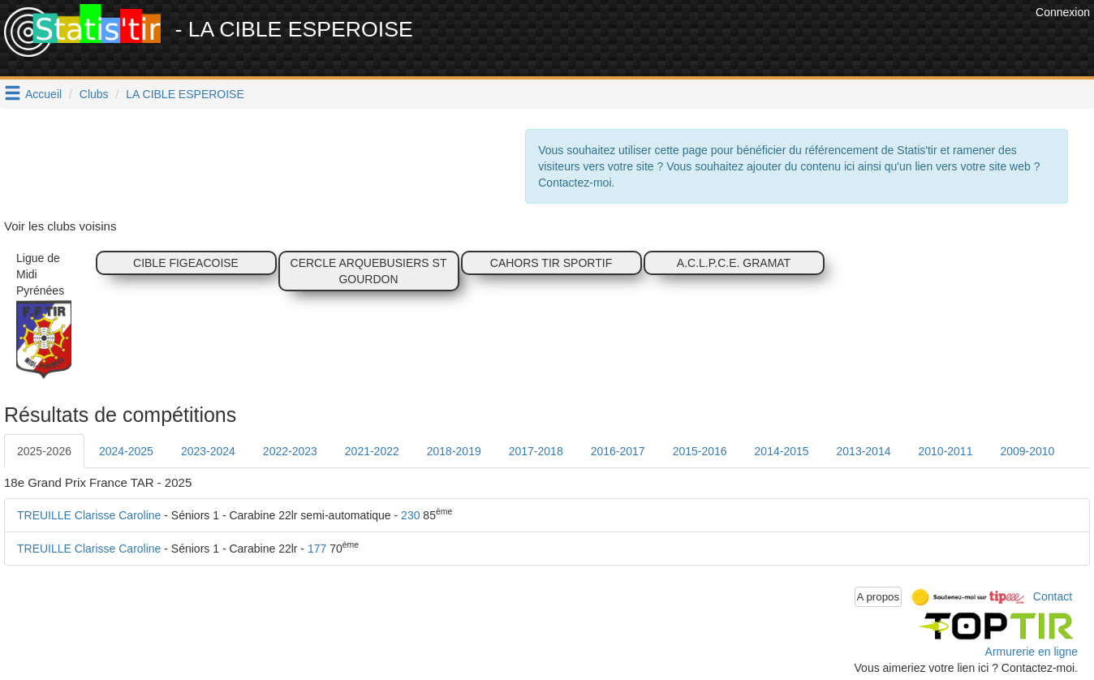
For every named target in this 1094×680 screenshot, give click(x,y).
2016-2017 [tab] (618, 451)
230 (410, 515)
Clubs (94, 94)
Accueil (43, 94)
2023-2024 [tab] (208, 451)
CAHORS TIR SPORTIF (551, 262)
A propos (878, 597)
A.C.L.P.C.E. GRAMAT (733, 262)
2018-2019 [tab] (454, 451)
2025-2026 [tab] (44, 451)
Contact (1052, 595)
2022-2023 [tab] (290, 451)
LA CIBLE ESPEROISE (185, 94)
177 (317, 548)
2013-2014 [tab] (864, 451)
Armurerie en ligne (1031, 651)
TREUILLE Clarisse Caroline (89, 515)
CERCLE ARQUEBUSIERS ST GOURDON (369, 271)
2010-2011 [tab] (945, 451)
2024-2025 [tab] (126, 451)
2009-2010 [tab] (1027, 451)
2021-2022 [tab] (372, 451)
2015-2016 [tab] (700, 451)
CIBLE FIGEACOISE (186, 262)
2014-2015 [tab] (782, 451)
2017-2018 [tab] (536, 451)
